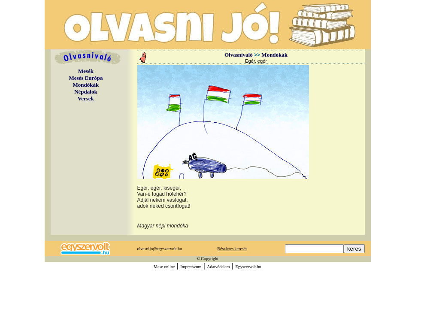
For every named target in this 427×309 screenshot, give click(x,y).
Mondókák (86, 85)
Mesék (86, 71)
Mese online (164, 266)
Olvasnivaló (238, 55)
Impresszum (190, 266)
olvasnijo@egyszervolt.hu (159, 248)
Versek (86, 98)
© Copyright (207, 258)
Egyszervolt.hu (248, 266)
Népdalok (85, 91)
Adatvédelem (218, 266)
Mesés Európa (86, 78)
